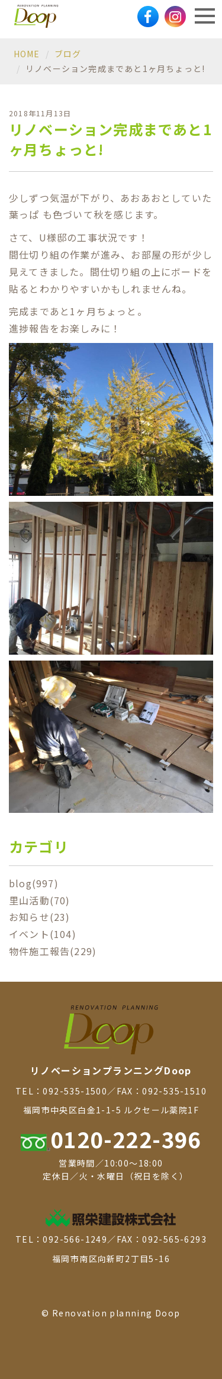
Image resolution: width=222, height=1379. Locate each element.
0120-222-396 (111, 1138)
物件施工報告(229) (52, 951)
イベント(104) (42, 934)
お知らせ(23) (39, 917)
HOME (27, 54)
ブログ (68, 54)
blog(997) (34, 883)
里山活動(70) (39, 900)
